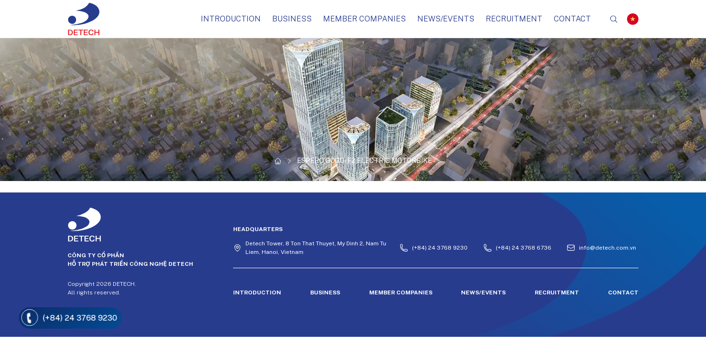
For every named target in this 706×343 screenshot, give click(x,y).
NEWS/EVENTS (445, 18)
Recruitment (514, 18)
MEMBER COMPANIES (364, 18)
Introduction (231, 18)
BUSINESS (292, 18)
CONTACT (572, 18)
